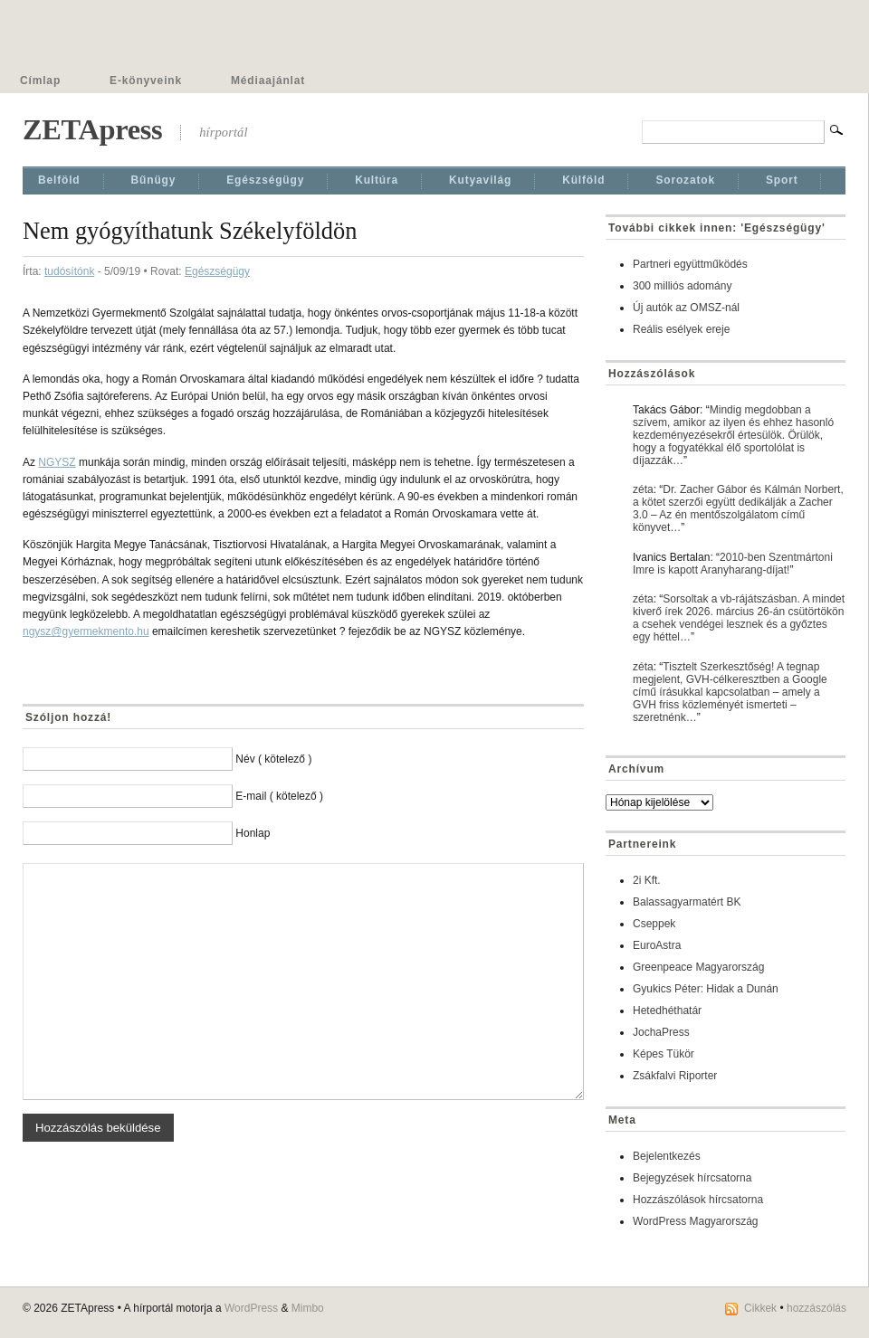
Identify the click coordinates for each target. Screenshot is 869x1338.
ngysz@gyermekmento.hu (86, 631)
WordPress (251, 1308)
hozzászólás (816, 1308)
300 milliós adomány (682, 286)
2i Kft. (647, 880)
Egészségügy (265, 180)
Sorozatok (685, 180)
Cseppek (654, 923)
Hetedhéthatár (667, 1010)
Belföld (59, 180)
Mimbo (307, 1308)
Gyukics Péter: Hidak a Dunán (705, 988)
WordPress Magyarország (696, 1221)
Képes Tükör (663, 1054)
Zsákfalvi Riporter (675, 1075)
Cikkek (760, 1308)
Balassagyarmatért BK (686, 902)
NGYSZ (56, 462)
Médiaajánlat (268, 80)
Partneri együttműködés (690, 264)
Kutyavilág (480, 180)
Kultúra (376, 180)
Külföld (583, 180)
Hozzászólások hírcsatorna (698, 1199)
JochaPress (661, 1032)
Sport (782, 180)
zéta (643, 489)
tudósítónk (69, 271)
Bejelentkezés (667, 1156)
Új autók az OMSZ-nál (686, 307)
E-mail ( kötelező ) (279, 796)
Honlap (252, 833)
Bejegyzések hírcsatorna (692, 1178)
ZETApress (92, 129)
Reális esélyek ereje (681, 329)
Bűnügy (154, 180)
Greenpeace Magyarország (698, 967)
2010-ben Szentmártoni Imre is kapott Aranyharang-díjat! (733, 563)
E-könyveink (146, 80)
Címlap (40, 80)
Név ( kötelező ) (273, 759)
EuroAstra (657, 945)
